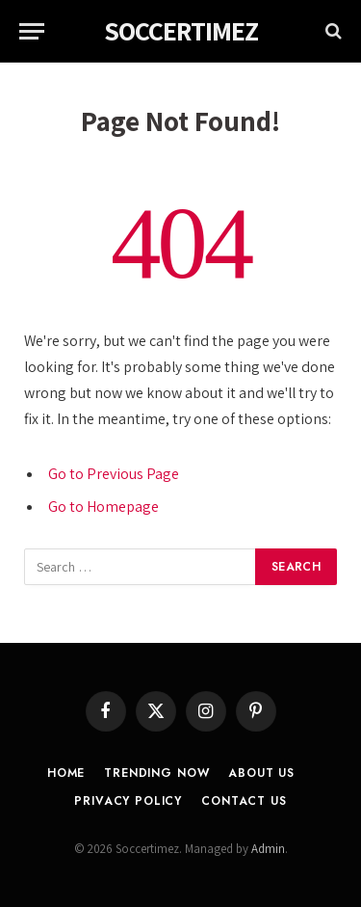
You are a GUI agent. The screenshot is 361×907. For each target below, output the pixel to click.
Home (66, 773)
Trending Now (156, 773)
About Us (261, 773)
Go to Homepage (103, 506)
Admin (268, 848)
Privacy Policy (128, 801)
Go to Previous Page (113, 474)
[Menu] (31, 31)
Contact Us (243, 801)
